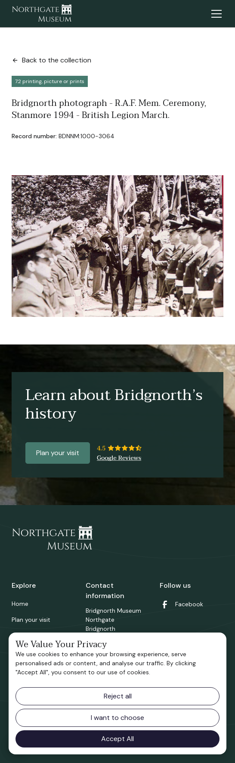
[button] (214, 13)
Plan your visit (57, 452)
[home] (42, 13)
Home (20, 604)
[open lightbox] (117, 246)
